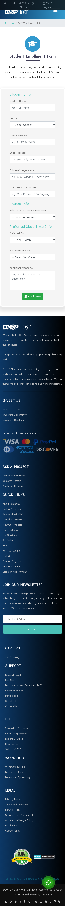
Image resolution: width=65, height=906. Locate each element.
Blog (5, 545)
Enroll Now (32, 296)
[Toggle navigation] (55, 11)
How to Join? (12, 744)
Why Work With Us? (13, 514)
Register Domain (12, 480)
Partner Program (12, 561)
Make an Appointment (15, 571)
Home (9, 23)
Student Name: (18, 101)
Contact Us (11, 706)
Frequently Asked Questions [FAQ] (23, 685)
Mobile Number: (18, 135)
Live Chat (10, 680)
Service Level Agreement (19, 815)
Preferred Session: (20, 250)
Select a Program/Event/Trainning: (29, 210)
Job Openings (13, 657)
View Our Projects (12, 524)
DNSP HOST (17, 894)
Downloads (11, 695)
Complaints (11, 701)
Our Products (10, 529)
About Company (11, 503)
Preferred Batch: (19, 233)
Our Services (10, 535)
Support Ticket (13, 674)
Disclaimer (11, 825)
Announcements (12, 566)
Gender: (14, 118)
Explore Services (12, 509)
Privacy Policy (12, 799)
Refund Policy (12, 809)
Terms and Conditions (17, 804)
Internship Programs (16, 728)
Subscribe (32, 629)
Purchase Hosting (13, 486)
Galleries (7, 556)
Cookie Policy (12, 830)
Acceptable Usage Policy (19, 820)
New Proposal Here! (14, 475)
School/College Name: (22, 170)
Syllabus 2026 (13, 749)
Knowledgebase (14, 690)
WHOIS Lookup (11, 550)
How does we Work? (14, 519)
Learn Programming (16, 733)
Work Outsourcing (15, 766)
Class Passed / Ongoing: (24, 187)
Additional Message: (21, 267)
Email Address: (18, 152)
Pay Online (8, 540)
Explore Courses (14, 738)
